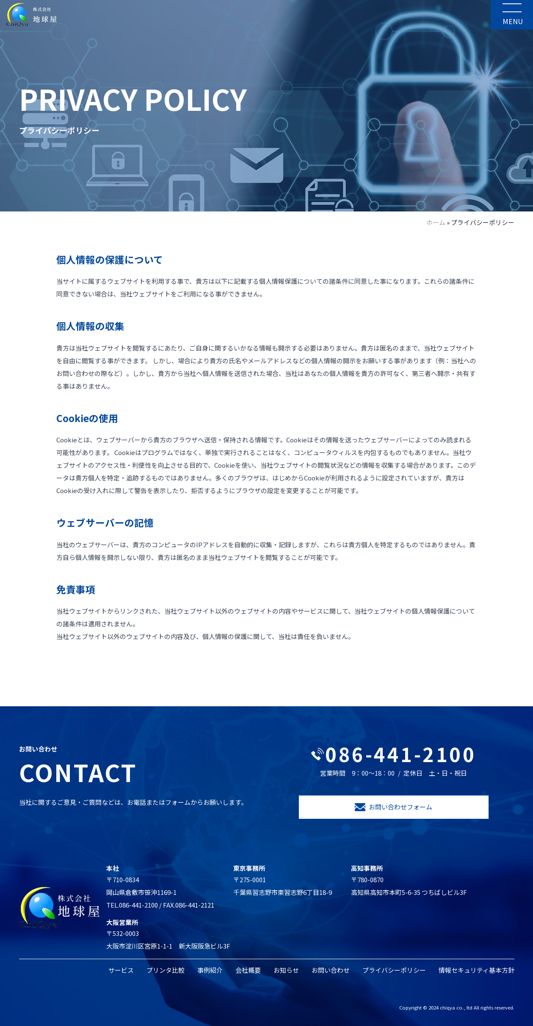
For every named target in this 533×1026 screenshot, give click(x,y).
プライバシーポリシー (394, 970)
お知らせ (286, 970)
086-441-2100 (393, 753)
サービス (121, 970)
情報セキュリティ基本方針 (476, 970)
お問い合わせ (331, 970)
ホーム (435, 222)
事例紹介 (210, 970)
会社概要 (248, 970)
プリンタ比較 (165, 970)
